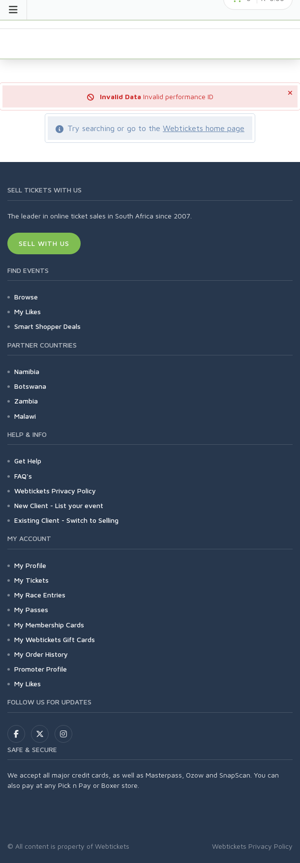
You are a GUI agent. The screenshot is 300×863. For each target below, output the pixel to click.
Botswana (30, 386)
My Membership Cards (49, 624)
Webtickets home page (203, 128)
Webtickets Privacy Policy (55, 490)
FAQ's (23, 476)
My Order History (41, 654)
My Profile (30, 565)
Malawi (25, 416)
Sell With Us (44, 243)
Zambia (26, 401)
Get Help (27, 461)
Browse (26, 297)
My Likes (27, 311)
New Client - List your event (58, 505)
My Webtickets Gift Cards (54, 639)
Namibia (26, 371)
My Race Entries (39, 595)
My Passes (31, 609)
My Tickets (31, 580)
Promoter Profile (40, 669)
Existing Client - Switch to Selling (66, 520)
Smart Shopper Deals (47, 326)
